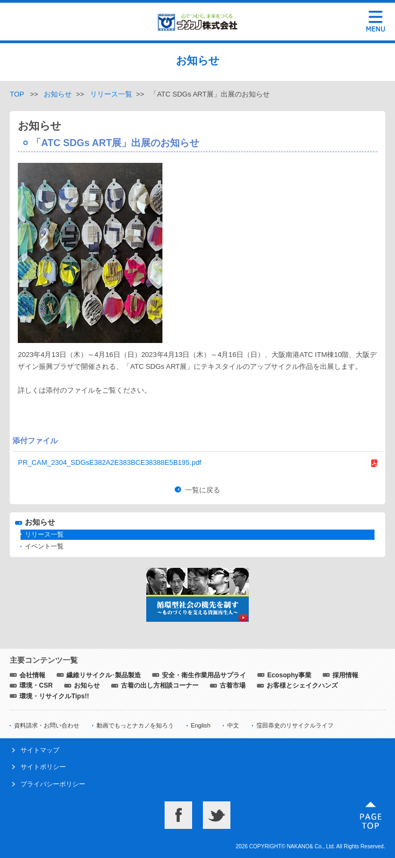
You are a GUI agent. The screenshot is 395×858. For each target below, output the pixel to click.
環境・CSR (36, 685)
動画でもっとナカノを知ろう (135, 725)
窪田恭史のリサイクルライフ (294, 725)
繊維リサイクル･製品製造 (103, 675)
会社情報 (32, 675)
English (200, 725)
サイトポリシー (43, 767)
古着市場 (233, 685)
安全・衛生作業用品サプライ (204, 675)
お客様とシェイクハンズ (302, 685)
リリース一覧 (111, 94)
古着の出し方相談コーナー (160, 685)
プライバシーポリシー (53, 784)
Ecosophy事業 (289, 675)
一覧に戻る (202, 490)
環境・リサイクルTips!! (54, 696)
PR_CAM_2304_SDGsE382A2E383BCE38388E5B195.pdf (109, 462)
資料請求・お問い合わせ (46, 725)
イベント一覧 (44, 546)
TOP (17, 94)
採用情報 (345, 675)
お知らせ (58, 94)
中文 (233, 725)
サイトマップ (40, 750)
